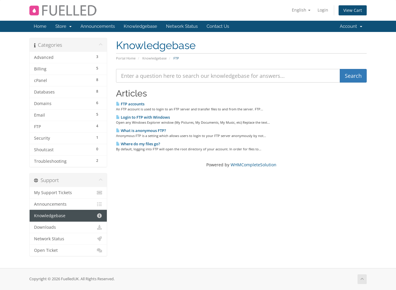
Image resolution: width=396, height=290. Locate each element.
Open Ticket (68, 250)
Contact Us (218, 26)
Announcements (98, 26)
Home (40, 26)
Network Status (182, 26)
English (301, 10)
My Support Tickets (68, 192)
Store (63, 26)
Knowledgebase (140, 26)
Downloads (68, 227)
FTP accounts (130, 104)
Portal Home (126, 58)
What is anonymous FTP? (141, 130)
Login (323, 10)
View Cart (352, 10)
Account (351, 26)
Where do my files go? (138, 143)
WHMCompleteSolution (253, 164)
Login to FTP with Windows (143, 117)
